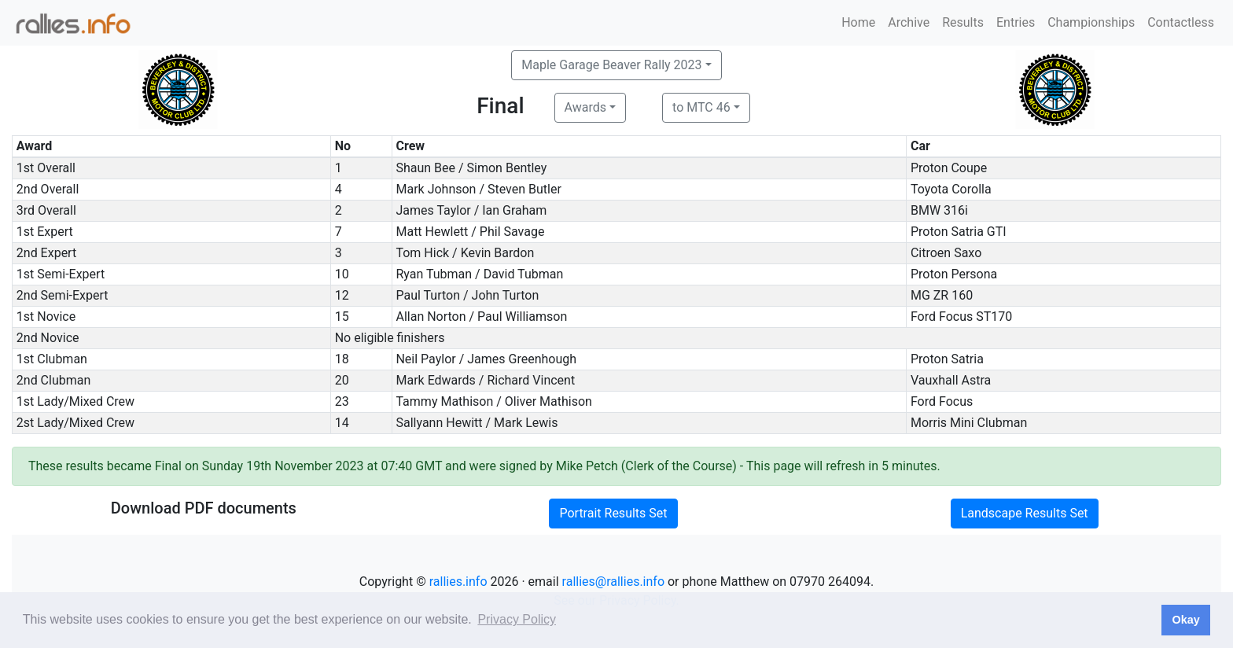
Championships (1091, 22)
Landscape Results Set (1024, 513)
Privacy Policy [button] (516, 619)
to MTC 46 (701, 107)
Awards (585, 107)
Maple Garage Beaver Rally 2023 (611, 64)
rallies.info (458, 581)
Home (858, 22)
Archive (908, 22)
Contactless (1180, 22)
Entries (1015, 22)
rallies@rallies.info (613, 581)
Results (963, 22)
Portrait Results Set (613, 513)
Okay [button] (1185, 619)
